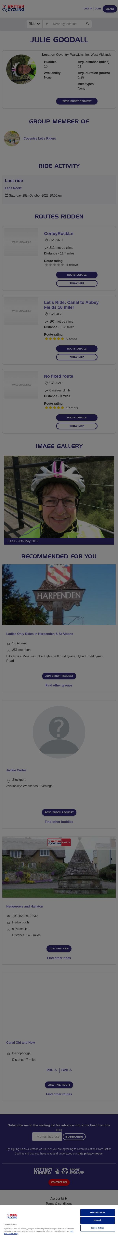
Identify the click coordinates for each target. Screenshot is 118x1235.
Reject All (97, 1220)
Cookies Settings (97, 1228)
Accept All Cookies (97, 1212)
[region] (59, 1220)
